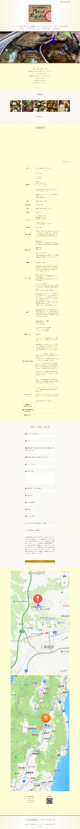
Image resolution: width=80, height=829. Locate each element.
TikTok (22, 28)
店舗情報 (33, 26)
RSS (40, 826)
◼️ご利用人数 (28, 495)
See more (40, 116)
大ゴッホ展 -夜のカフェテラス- (33, 28)
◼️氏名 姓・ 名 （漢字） (32, 433)
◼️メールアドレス (30, 464)
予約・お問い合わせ (24, 26)
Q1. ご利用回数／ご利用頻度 (32, 530)
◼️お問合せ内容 (29, 471)
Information (44, 26)
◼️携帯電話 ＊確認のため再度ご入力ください (36, 457)
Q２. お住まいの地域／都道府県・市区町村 (36, 523)
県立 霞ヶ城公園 (56, 28)
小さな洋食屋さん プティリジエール (40, 820)
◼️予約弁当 (28, 509)
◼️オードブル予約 (29, 516)
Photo (56, 26)
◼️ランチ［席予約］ (30, 502)
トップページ (15, 26)
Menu (38, 26)
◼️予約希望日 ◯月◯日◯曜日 (33, 488)
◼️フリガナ (28, 441)
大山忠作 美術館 (46, 28)
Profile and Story (63, 26)
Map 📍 (51, 26)
